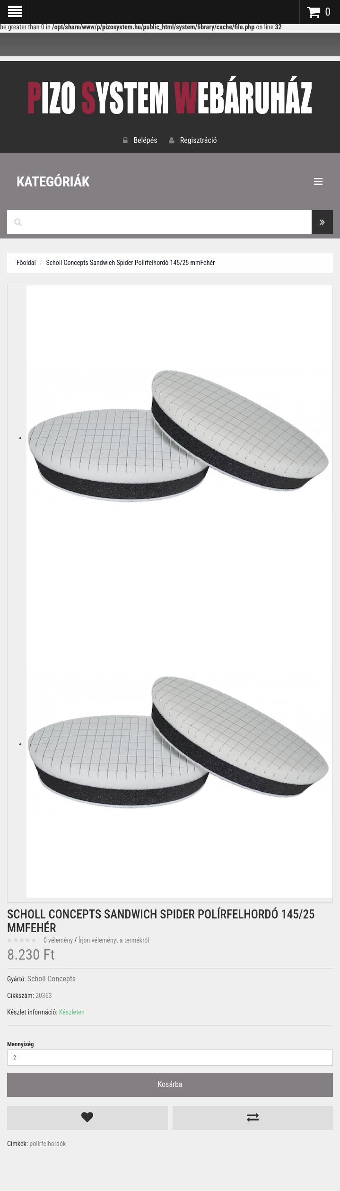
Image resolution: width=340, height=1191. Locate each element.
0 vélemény (58, 940)
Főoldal (26, 262)
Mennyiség (20, 1044)
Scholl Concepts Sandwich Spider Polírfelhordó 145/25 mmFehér (130, 262)
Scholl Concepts (51, 978)
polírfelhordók (47, 1143)
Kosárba (170, 1084)
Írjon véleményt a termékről (113, 940)
